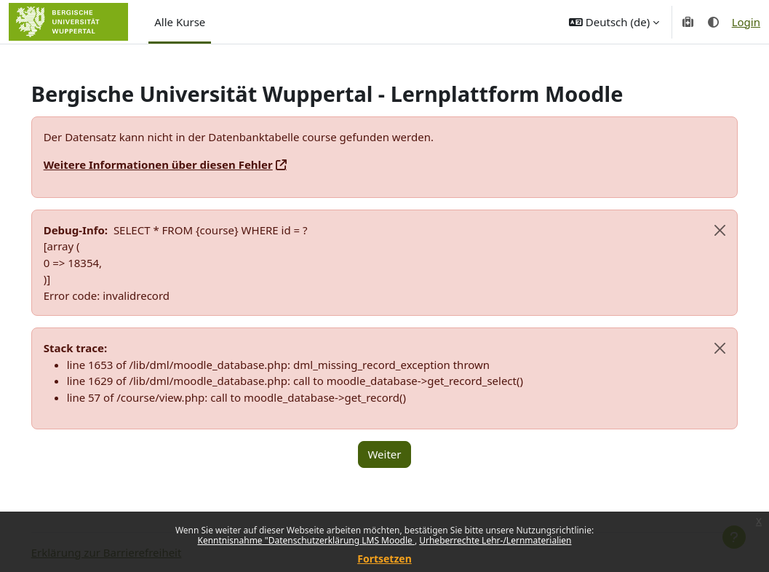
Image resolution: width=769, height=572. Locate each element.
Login (746, 22)
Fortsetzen (384, 558)
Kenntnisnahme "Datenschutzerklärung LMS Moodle (305, 540)
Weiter (384, 454)
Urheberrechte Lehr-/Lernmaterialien (495, 540)
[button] (614, 22)
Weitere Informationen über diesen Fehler (178, 164)
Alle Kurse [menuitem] (179, 22)
